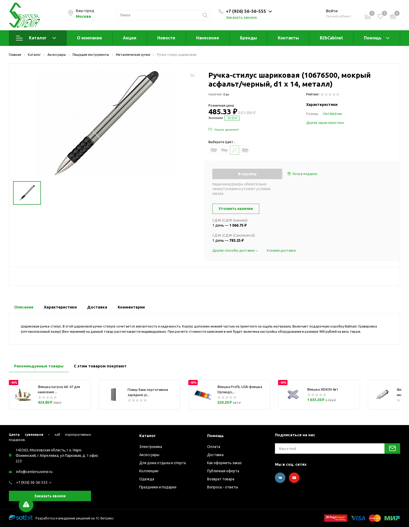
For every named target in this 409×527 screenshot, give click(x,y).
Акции (129, 37)
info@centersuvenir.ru (34, 472)
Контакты (288, 37)
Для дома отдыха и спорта (162, 463)
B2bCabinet (331, 37)
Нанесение (207, 37)
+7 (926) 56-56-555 (31, 482)
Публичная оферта (223, 471)
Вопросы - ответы (222, 487)
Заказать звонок (241, 17)
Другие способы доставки (235, 250)
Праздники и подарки (157, 487)
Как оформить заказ (224, 463)
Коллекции (148, 471)
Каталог (36, 38)
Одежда (146, 479)
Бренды (248, 37)
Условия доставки (281, 250)
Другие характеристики (325, 122)
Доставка (215, 455)
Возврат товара (220, 479)
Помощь (372, 37)
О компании (89, 37)
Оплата (213, 447)
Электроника (150, 447)
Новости (166, 37)
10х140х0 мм (332, 114)
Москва (83, 16)
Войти (332, 11)
